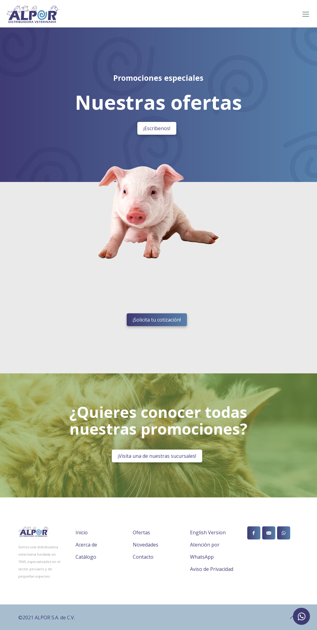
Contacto (143, 556)
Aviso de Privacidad (211, 569)
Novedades (145, 544)
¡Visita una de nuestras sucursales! (157, 456)
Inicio (82, 532)
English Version (208, 532)
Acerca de (86, 544)
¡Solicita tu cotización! (157, 319)
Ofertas (141, 532)
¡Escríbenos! (156, 128)
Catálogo (86, 556)
